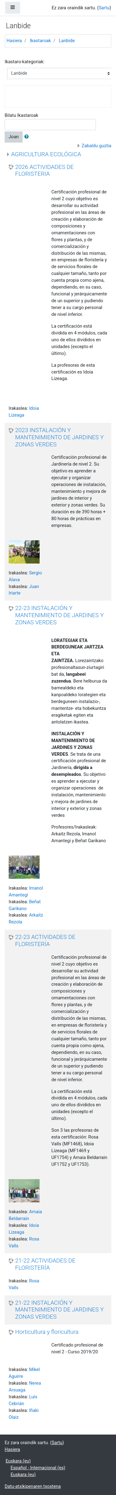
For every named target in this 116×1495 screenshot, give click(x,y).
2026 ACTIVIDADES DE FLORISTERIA (44, 171)
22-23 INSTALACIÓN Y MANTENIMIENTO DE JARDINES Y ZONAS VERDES (59, 615)
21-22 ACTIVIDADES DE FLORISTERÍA (45, 1264)
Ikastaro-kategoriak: (25, 61)
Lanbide (67, 40)
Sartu (104, 8)
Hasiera (14, 40)
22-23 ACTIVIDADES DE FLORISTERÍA (45, 941)
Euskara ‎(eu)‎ (18, 1461)
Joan (14, 136)
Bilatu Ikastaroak (21, 115)
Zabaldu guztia (96, 145)
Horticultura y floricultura (47, 1332)
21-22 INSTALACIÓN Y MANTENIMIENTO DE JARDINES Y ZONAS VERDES (59, 1309)
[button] (28, 137)
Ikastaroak (40, 40)
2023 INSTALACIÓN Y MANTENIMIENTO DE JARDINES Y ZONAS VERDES (59, 437)
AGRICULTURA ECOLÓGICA (46, 154)
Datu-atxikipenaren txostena (33, 1486)
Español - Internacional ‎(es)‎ (38, 1468)
